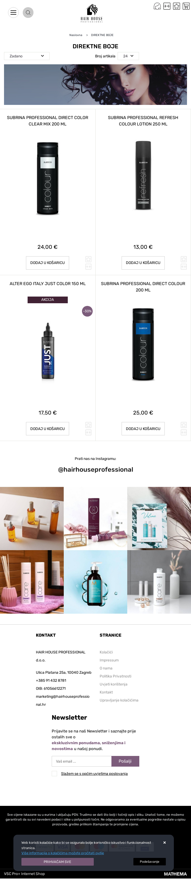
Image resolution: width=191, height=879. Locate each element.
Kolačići (106, 652)
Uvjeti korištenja (114, 684)
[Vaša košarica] (186, 6)
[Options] (149, 861)
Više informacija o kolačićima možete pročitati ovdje (62, 853)
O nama (106, 668)
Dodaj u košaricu (143, 263)
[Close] (57, 862)
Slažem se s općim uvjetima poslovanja (94, 773)
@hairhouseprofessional (95, 469)
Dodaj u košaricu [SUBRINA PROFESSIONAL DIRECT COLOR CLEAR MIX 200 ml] (47, 263)
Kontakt (106, 692)
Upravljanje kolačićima (119, 700)
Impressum (109, 660)
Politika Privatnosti (115, 676)
